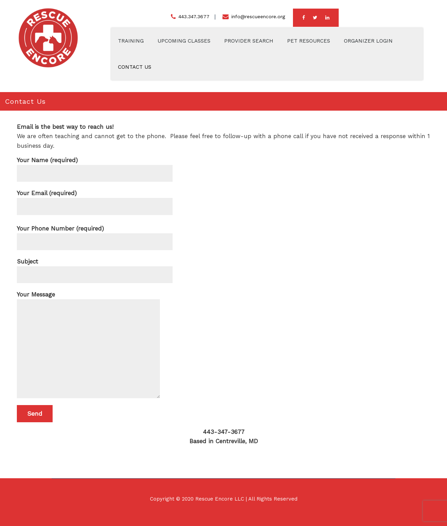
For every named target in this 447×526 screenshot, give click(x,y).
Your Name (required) (95, 165)
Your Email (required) (95, 198)
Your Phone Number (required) (95, 233)
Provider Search (248, 41)
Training (131, 41)
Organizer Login (368, 41)
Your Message (88, 299)
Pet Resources (308, 41)
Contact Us (134, 67)
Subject (95, 266)
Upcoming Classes (183, 41)
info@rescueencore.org (258, 16)
